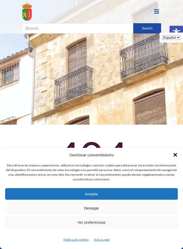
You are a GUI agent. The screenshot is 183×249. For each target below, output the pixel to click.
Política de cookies (76, 240)
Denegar (91, 208)
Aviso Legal (102, 240)
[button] (175, 154)
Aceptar (91, 194)
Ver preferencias (91, 222)
